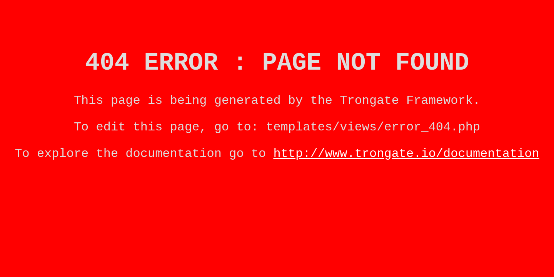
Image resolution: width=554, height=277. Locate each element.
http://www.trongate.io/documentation (406, 165)
